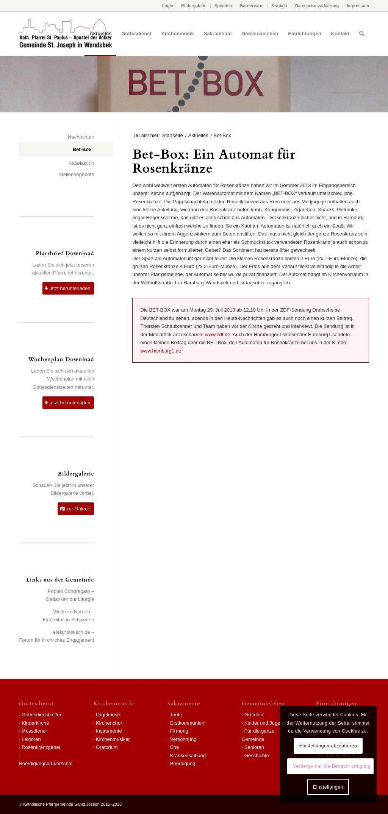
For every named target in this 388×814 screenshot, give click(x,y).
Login (167, 5)
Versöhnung (183, 739)
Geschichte (256, 755)
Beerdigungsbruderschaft (46, 763)
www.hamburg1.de (160, 351)
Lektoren (31, 739)
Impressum (358, 5)
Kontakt (279, 5)
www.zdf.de (217, 334)
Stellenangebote (76, 174)
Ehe (174, 747)
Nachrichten (81, 137)
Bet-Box (82, 149)
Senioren (254, 747)
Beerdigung (183, 763)
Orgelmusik (108, 714)
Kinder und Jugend (265, 723)
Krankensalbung (188, 755)
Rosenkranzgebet (41, 747)
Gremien (253, 714)
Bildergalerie (194, 5)
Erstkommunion (187, 723)
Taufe (176, 714)
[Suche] (361, 34)
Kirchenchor (109, 723)
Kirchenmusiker (113, 739)
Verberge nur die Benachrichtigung (332, 766)
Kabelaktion (81, 163)
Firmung (179, 731)
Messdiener (34, 731)
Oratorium (107, 747)
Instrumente (109, 731)
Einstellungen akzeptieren (328, 746)
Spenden (223, 5)
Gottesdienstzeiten (42, 714)
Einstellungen (328, 787)
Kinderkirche (35, 723)
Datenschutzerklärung (317, 5)
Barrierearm (251, 5)
